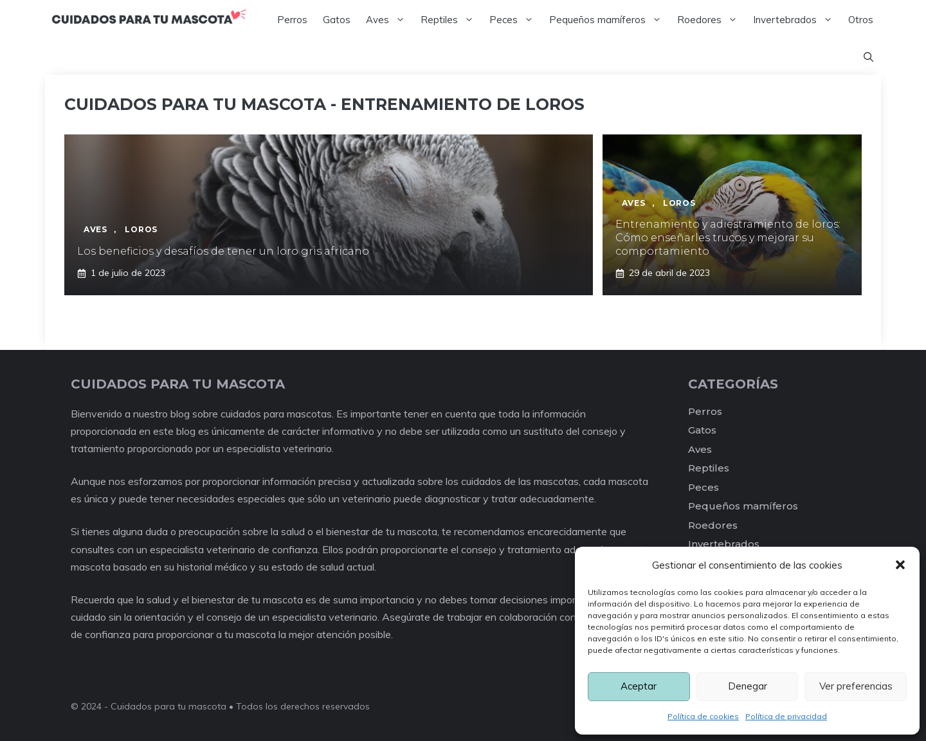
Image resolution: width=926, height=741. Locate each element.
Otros (860, 20)
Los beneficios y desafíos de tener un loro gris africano (223, 251)
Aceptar (639, 686)
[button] (900, 564)
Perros (292, 20)
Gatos (336, 20)
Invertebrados (796, 20)
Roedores (711, 20)
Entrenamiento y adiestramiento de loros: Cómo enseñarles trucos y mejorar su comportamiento (727, 237)
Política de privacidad (786, 716)
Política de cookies (703, 716)
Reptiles (451, 20)
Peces (515, 20)
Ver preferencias (856, 686)
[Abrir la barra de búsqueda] (868, 57)
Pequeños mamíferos (609, 20)
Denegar (747, 686)
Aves (389, 20)
